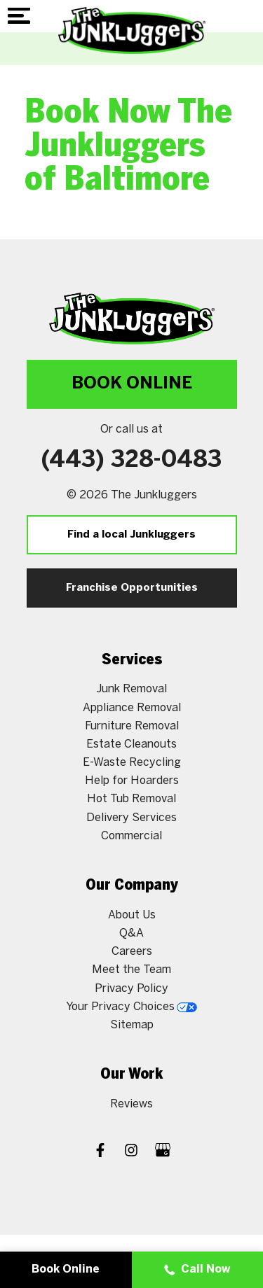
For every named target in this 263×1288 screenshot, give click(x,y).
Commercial (131, 835)
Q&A (131, 932)
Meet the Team (131, 969)
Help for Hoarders (132, 780)
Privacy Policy (131, 988)
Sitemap (132, 1024)
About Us (132, 914)
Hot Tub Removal (131, 798)
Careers (132, 951)
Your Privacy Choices (131, 1006)
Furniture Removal (132, 725)
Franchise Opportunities (132, 588)
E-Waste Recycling (132, 762)
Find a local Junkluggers (131, 535)
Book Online (132, 384)
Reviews (131, 1103)
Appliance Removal (132, 707)
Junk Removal (131, 688)
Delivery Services (131, 817)
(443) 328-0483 (131, 460)
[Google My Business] (162, 1151)
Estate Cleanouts (131, 743)
